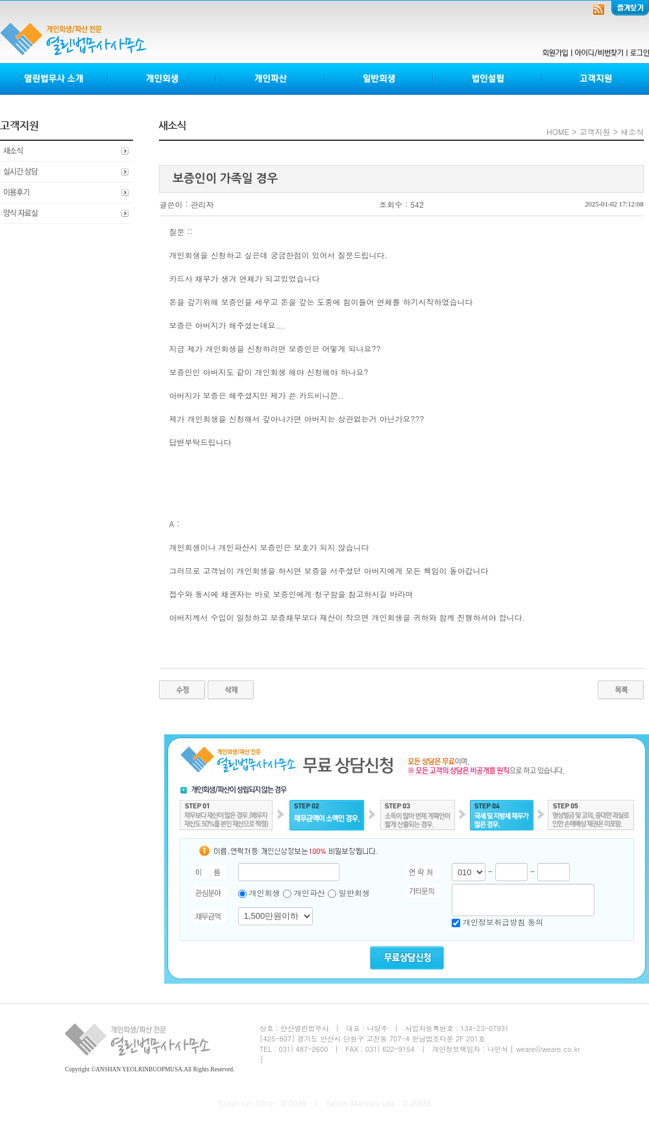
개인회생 (162, 79)
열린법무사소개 (54, 79)
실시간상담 (66, 172)
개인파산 (271, 79)
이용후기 (66, 192)
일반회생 (379, 79)
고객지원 (595, 79)
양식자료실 (66, 213)
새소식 (66, 151)
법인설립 (488, 79)
